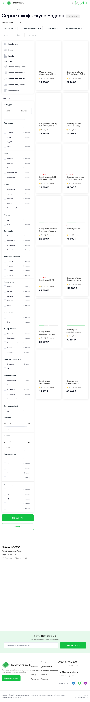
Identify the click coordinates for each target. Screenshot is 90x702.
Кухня (9, 305)
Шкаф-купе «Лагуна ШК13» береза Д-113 (75, 73)
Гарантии (45, 674)
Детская (10, 296)
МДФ (9, 147)
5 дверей (10, 275)
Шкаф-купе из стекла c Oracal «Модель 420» (75, 178)
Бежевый (10, 163)
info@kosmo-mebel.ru (68, 672)
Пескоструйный (12, 343)
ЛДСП (9, 142)
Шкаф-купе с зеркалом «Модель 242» (47, 332)
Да (8, 220)
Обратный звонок (73, 645)
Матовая (10, 369)
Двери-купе (11, 411)
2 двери (10, 261)
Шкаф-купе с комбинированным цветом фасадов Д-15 (74, 330)
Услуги (33, 674)
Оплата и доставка (49, 670)
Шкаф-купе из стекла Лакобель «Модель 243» (48, 229)
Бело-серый (11, 177)
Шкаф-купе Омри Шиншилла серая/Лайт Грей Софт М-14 (75, 279)
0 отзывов (49, 78)
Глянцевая (10, 364)
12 (8, 504)
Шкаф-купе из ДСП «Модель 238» (47, 178)
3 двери (10, 266)
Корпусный (11, 241)
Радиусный (11, 245)
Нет (8, 224)
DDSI (86, 697)
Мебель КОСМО (11, 547)
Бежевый (10, 158)
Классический (12, 208)
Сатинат (10, 352)
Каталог (34, 666)
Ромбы (9, 347)
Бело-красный (12, 173)
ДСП (9, 137)
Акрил (9, 128)
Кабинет (10, 301)
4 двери (10, 271)
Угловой (10, 250)
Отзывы (44, 678)
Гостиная (10, 291)
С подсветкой (12, 399)
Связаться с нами (11, 678)
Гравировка (11, 338)
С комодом (11, 394)
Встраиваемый (12, 236)
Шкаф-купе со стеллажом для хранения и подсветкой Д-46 (73, 382)
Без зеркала (11, 380)
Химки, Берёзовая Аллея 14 (13, 550)
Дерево (10, 132)
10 (8, 464)
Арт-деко (10, 194)
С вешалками (11, 385)
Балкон (9, 287)
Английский (11, 189)
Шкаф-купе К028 (46, 280)
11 (8, 499)
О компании (36, 670)
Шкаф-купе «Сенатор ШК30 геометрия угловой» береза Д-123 (48, 124)
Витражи (10, 333)
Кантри (9, 203)
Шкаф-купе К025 (73, 228)
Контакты (35, 678)
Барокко (10, 199)
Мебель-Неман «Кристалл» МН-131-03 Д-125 (48, 73)
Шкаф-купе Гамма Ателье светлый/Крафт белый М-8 (74, 124)
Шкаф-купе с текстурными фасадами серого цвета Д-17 (46, 382)
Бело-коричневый (13, 168)
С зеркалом (11, 389)
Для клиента (46, 666)
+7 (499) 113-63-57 (9, 554)
